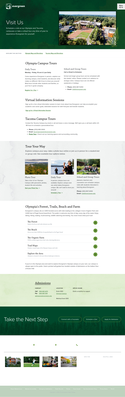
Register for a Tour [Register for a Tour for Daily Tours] (30, 90)
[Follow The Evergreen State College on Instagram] (110, 345)
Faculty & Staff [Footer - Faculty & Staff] (88, 368)
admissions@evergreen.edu (43, 296)
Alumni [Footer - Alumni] (86, 374)
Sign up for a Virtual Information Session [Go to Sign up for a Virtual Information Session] (38, 110)
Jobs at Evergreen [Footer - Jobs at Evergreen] (108, 376)
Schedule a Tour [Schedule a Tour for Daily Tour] (56, 193)
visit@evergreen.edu (79, 89)
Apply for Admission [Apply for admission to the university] (111, 319)
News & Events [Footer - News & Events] (107, 374)
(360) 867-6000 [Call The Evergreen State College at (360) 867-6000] (85, 344)
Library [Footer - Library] (105, 360)
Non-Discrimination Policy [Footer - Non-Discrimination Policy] (90, 389)
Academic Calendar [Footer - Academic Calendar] (109, 371)
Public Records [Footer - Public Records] (59, 389)
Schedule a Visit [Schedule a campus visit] (91, 319)
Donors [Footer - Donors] (86, 371)
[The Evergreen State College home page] (16, 345)
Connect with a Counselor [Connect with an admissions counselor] (70, 319)
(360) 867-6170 (43, 291)
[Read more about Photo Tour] (36, 167)
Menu (121, 5)
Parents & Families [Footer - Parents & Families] (89, 365)
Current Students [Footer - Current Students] (89, 360)
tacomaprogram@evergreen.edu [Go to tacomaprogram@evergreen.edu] (45, 132)
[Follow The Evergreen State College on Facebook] (103, 345)
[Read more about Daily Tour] (62, 167)
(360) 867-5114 (43, 293)
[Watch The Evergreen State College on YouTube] (106, 345)
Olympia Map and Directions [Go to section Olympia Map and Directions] (34, 53)
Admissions (43, 283)
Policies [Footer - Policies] (68, 389)
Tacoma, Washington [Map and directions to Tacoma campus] (66, 344)
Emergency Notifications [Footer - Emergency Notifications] (45, 389)
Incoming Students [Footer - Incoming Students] (89, 362)
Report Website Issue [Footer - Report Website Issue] (16, 389)
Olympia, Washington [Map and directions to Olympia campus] (44, 344)
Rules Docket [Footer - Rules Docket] (76, 389)
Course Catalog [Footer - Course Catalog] (107, 368)
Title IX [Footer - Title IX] (112, 389)
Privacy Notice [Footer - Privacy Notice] (104, 389)
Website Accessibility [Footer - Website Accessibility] (30, 389)
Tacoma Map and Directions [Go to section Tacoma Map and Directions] (54, 53)
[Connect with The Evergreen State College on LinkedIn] (113, 345)
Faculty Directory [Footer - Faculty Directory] (108, 362)
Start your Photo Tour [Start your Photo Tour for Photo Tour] (31, 188)
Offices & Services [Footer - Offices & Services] (108, 365)
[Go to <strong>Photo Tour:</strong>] (33, 134)
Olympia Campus (61, 294)
